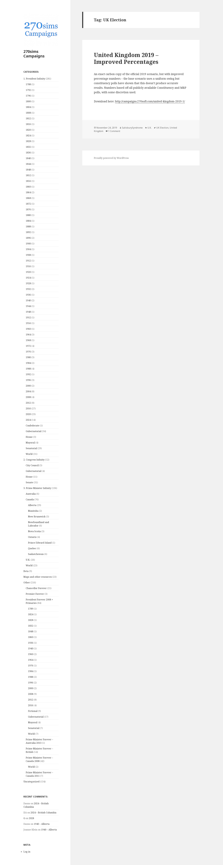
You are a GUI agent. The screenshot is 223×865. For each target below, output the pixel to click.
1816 (28, 124)
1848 (28, 169)
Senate (29, 482)
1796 (28, 95)
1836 (28, 152)
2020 (28, 414)
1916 (28, 266)
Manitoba (33, 510)
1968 (28, 340)
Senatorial (31, 448)
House (29, 436)
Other (26, 582)
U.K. (28, 559)
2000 (28, 385)
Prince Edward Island (40, 542)
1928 (28, 283)
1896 (28, 237)
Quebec (32, 548)
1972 (28, 345)
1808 (28, 112)
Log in (26, 851)
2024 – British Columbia (43, 812)
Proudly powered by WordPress (111, 158)
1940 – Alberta (41, 823)
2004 (28, 391)
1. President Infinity (34, 78)
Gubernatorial (33, 431)
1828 (28, 141)
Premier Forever (35, 593)
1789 (30, 608)
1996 (28, 380)
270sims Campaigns (34, 54)
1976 (28, 351)
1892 (28, 232)
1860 (28, 186)
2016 (28, 408)
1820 (28, 129)
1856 (28, 181)
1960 (28, 328)
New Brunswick (37, 516)
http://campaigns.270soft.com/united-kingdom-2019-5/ (150, 101)
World (29, 454)
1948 (28, 311)
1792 (28, 90)
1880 (28, 215)
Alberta (32, 505)
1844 (28, 163)
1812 (28, 118)
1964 (28, 334)
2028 (31, 818)
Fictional (32, 711)
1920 (28, 272)
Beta (25, 571)
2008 (28, 397)
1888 (28, 226)
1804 (28, 107)
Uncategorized (31, 781)
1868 (28, 198)
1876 (28, 209)
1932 (28, 289)
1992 (28, 374)
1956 (28, 323)
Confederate (32, 425)
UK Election (162, 127)
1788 (28, 84)
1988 (28, 368)
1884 (28, 220)
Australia (31, 493)
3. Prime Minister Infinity (37, 488)
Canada (30, 499)
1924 (28, 277)
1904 (28, 249)
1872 (28, 203)
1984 (28, 363)
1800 (28, 101)
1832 (28, 146)
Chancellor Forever (36, 588)
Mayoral (30, 442)
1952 (28, 317)
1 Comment (114, 131)
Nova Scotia (34, 531)
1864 (28, 192)
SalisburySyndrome (132, 127)
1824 (28, 135)
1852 (28, 175)
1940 (28, 300)
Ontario (32, 537)
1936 (28, 294)
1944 (28, 306)
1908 (28, 254)
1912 (28, 260)
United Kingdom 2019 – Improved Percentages (126, 58)
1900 (28, 243)
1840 (28, 158)
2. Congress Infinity (34, 459)
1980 (28, 357)
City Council (32, 465)
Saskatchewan (36, 554)
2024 (28, 419)
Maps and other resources (37, 576)
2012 (28, 402)
